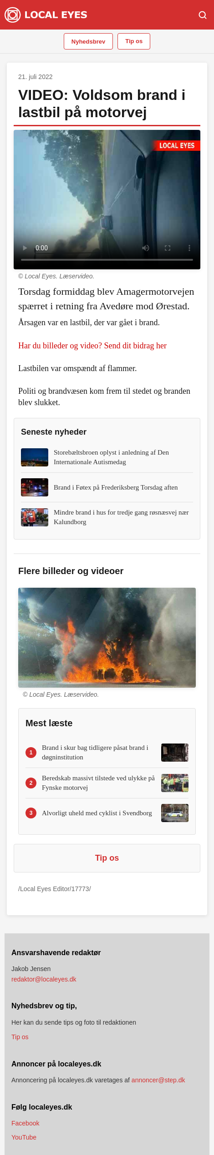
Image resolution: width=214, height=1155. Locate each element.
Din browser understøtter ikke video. (107, 200)
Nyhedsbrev (88, 41)
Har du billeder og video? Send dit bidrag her (92, 345)
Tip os (134, 41)
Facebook (25, 1123)
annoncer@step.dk (158, 1080)
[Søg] (202, 15)
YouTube (23, 1137)
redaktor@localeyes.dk (43, 979)
